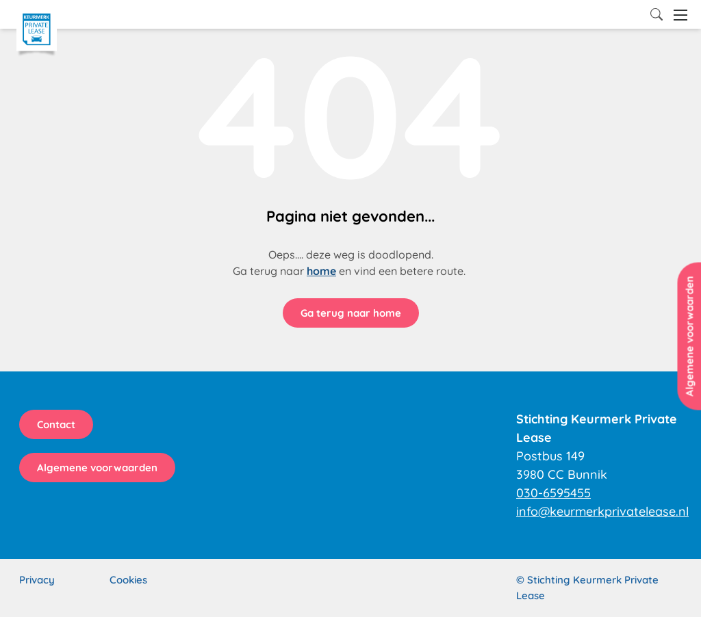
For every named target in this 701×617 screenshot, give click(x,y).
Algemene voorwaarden (97, 467)
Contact (56, 424)
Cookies (128, 579)
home (321, 271)
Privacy (37, 579)
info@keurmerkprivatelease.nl (602, 511)
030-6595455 (553, 493)
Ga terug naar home (351, 312)
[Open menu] (680, 15)
